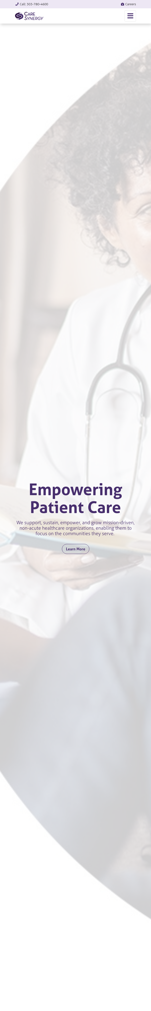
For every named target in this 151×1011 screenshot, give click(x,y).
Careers (128, 4)
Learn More (75, 549)
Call (31, 4)
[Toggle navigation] (130, 16)
